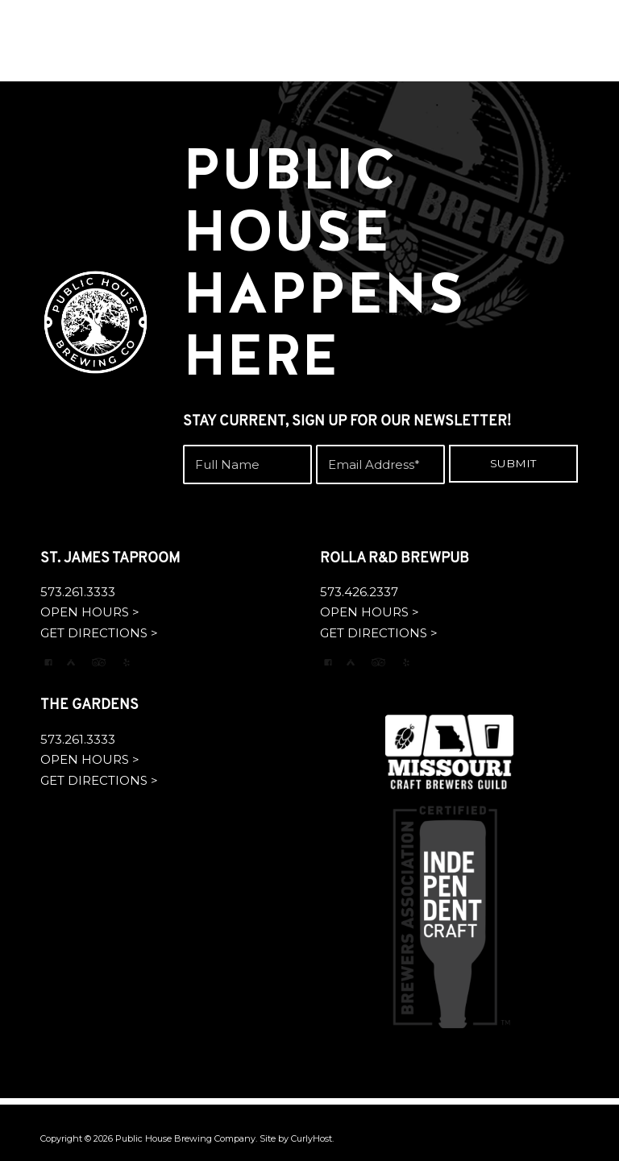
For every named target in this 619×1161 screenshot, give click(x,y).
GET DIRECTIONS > (99, 633)
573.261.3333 (77, 591)
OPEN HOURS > (89, 612)
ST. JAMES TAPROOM (110, 558)
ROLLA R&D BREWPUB (394, 558)
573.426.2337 (359, 591)
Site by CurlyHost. (297, 1138)
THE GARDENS (89, 705)
